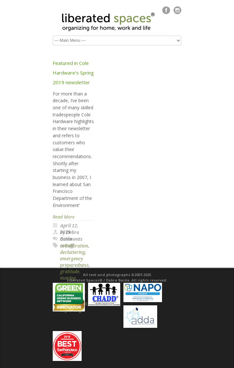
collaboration (74, 245)
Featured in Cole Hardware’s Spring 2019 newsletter (73, 72)
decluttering (72, 252)
